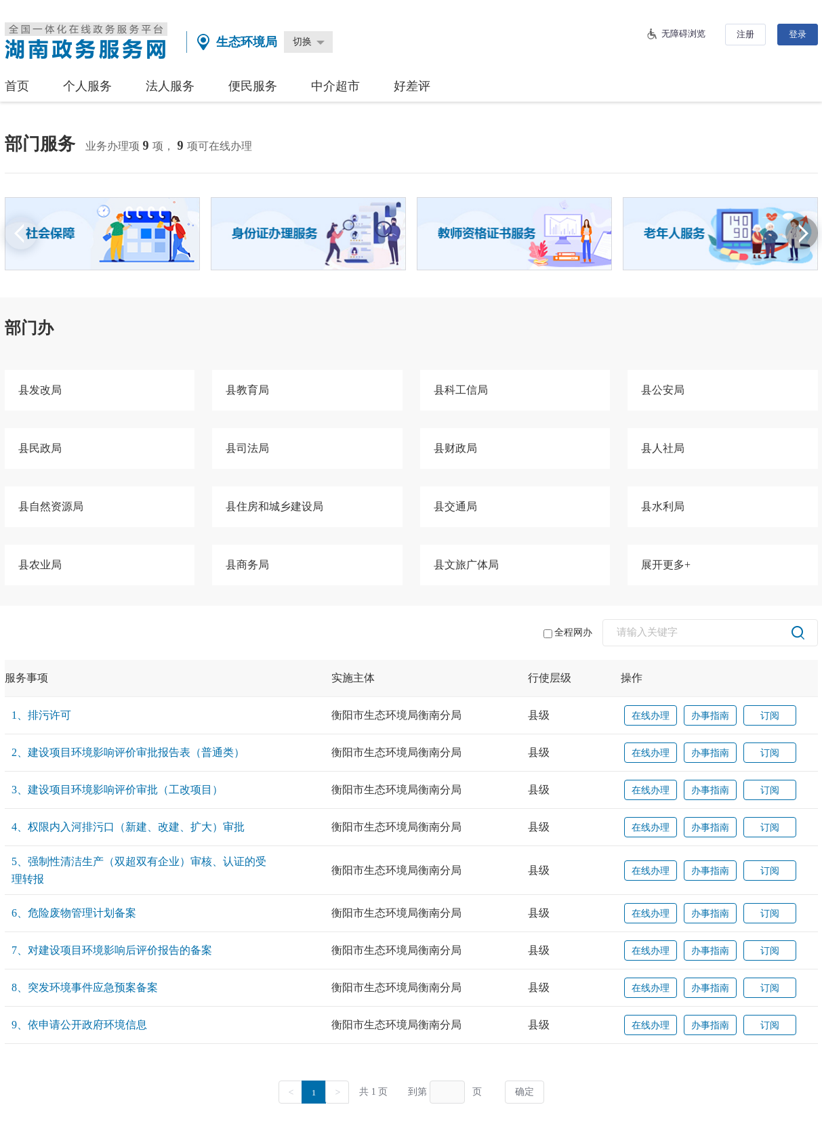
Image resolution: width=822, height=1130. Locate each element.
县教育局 (247, 390)
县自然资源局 (50, 506)
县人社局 (662, 448)
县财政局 (455, 448)
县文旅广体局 (466, 564)
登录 (797, 34)
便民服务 (252, 86)
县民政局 (40, 448)
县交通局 (455, 506)
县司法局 (247, 448)
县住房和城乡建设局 (274, 506)
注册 (745, 34)
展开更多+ (666, 564)
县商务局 (247, 564)
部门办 (29, 328)
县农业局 (40, 564)
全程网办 (567, 632)
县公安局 (662, 390)
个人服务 (87, 86)
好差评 (412, 86)
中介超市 (335, 86)
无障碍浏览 (683, 33)
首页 (17, 86)
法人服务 (170, 86)
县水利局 (662, 506)
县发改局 (40, 390)
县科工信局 (461, 390)
